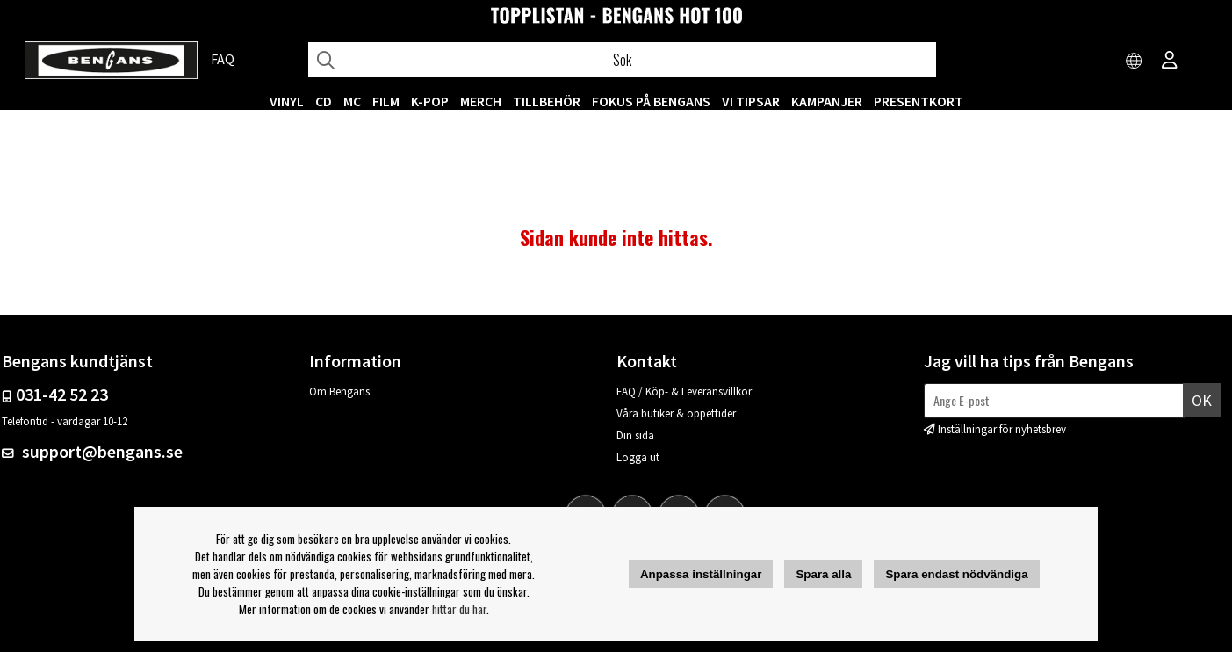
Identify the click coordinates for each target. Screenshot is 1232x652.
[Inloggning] (1170, 61)
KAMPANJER (826, 101)
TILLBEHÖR (546, 101)
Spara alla (823, 574)
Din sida (635, 435)
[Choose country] (1134, 61)
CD (323, 101)
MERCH (480, 101)
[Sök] (622, 59)
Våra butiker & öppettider (676, 413)
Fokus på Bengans (651, 101)
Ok (1202, 400)
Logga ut (637, 457)
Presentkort (918, 101)
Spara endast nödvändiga (956, 574)
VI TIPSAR (751, 101)
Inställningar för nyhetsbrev (1002, 429)
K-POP (430, 101)
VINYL (287, 101)
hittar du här (459, 609)
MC (352, 101)
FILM (386, 101)
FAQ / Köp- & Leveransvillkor (684, 391)
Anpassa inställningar (701, 574)
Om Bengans (339, 391)
